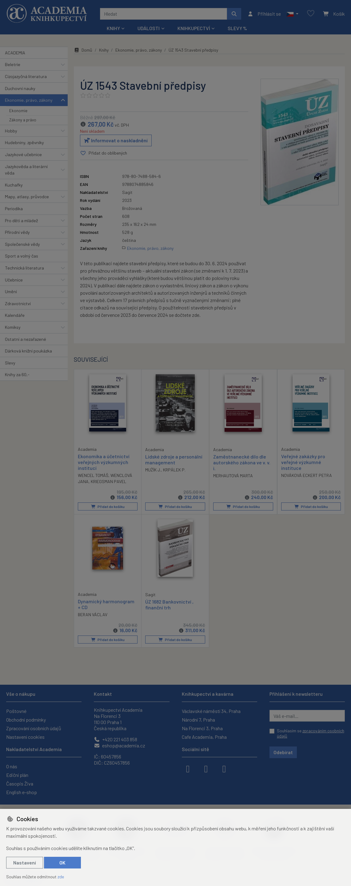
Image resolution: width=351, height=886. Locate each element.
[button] (292, 14)
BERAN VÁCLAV (92, 614)
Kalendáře (15, 315)
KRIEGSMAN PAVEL (108, 481)
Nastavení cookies (25, 737)
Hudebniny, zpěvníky (24, 142)
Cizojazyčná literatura (26, 76)
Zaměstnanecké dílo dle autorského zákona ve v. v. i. (241, 462)
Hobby (11, 130)
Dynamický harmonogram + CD (106, 604)
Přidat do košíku (108, 506)
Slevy (10, 362)
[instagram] (206, 768)
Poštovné (16, 711)
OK (62, 862)
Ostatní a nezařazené (25, 339)
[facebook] (188, 768)
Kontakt (103, 694)
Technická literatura (24, 267)
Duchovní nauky (20, 88)
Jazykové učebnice (23, 154)
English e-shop (21, 792)
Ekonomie (18, 110)
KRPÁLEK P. (174, 469)
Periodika (14, 208)
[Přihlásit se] (264, 14)
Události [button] (149, 28)
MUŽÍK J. (153, 469)
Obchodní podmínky (26, 720)
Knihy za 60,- (17, 374)
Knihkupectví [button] (193, 28)
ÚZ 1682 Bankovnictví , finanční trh (169, 604)
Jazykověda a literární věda (26, 170)
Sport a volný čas (21, 255)
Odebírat (283, 752)
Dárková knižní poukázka (28, 350)
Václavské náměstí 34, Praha (211, 711)
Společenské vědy (22, 244)
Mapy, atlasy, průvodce (27, 196)
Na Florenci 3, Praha (202, 728)
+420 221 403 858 (115, 739)
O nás (11, 766)
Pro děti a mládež (21, 220)
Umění (11, 291)
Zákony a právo (22, 119)
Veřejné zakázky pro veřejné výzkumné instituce (303, 462)
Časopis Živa (19, 783)
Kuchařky (14, 184)
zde (61, 876)
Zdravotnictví (18, 303)
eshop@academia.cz (119, 745)
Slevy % (237, 28)
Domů (83, 50)
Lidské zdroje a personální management (173, 459)
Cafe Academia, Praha (204, 737)
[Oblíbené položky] (310, 13)
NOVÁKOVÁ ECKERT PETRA (306, 475)
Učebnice (14, 279)
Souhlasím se (310, 733)
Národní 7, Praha (198, 720)
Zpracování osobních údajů (33, 728)
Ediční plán (17, 775)
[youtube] (224, 768)
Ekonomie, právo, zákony (29, 100)
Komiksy (13, 327)
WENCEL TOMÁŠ (93, 475)
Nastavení (24, 862)
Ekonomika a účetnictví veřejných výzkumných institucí (104, 462)
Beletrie (12, 64)
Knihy (104, 50)
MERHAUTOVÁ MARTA (233, 475)
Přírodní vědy (17, 232)
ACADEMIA (15, 52)
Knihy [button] (113, 28)
